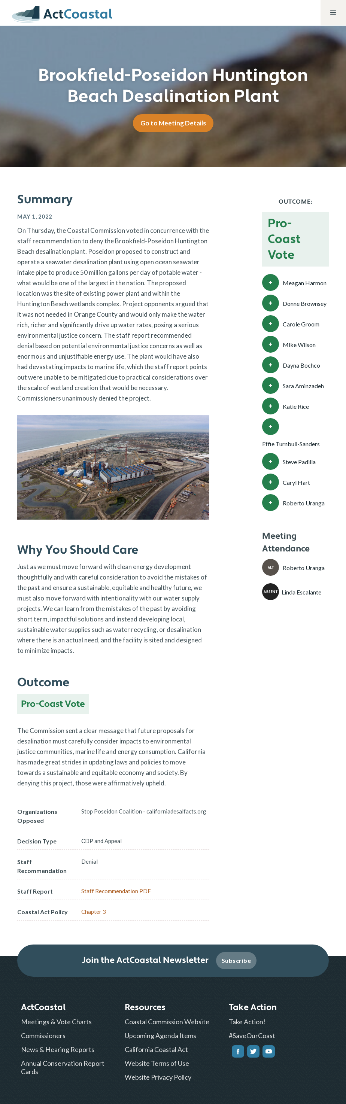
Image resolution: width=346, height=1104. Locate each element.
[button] (333, 12)
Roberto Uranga (304, 503)
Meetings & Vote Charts (56, 1022)
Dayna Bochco (301, 365)
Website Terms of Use (157, 1063)
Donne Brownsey (305, 303)
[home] (61, 13)
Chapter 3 (93, 911)
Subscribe (236, 960)
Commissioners (43, 1035)
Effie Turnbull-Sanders (291, 443)
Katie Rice (296, 406)
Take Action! (247, 1022)
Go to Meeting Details (173, 123)
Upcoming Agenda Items (160, 1035)
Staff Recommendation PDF (116, 891)
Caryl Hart (296, 482)
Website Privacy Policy (158, 1077)
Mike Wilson (299, 344)
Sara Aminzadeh (303, 385)
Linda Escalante (301, 592)
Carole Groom (301, 324)
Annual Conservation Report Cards (62, 1067)
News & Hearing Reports (57, 1049)
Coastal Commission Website (167, 1022)
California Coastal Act (156, 1049)
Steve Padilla (299, 461)
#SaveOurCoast (252, 1035)
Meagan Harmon (305, 282)
